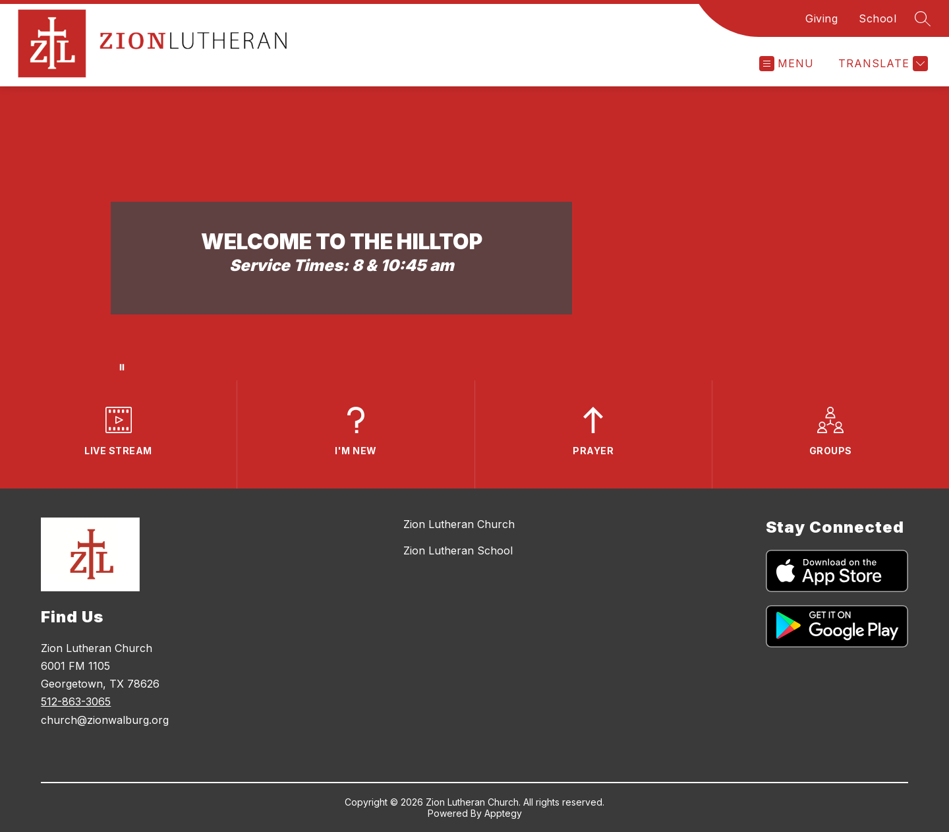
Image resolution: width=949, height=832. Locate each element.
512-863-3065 (76, 701)
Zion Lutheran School (458, 550)
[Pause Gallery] (121, 367)
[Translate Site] (881, 63)
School (877, 18)
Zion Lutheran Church (459, 524)
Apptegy (503, 813)
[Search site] (923, 18)
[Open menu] (786, 63)
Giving (821, 18)
